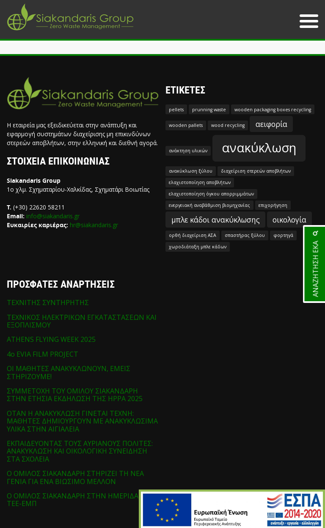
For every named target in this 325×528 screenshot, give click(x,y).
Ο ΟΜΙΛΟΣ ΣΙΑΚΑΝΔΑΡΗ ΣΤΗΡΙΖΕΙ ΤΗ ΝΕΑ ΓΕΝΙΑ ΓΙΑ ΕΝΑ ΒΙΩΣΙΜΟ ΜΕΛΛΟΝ (75, 477)
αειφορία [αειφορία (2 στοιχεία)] (271, 124)
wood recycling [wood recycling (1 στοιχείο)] (228, 125)
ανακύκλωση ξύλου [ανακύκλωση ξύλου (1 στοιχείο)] (190, 171)
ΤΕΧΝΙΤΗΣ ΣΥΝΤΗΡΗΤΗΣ (48, 302)
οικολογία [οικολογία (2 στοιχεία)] (289, 219)
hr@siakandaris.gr (94, 225)
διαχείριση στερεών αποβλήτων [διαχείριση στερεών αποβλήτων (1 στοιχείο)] (256, 171)
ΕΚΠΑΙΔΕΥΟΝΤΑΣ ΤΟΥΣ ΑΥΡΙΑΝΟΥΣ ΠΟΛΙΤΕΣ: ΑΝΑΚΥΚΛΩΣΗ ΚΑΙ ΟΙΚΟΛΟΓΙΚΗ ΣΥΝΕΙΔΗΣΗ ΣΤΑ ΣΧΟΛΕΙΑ (80, 451)
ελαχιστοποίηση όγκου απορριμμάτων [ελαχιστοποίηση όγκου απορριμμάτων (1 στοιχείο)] (211, 194)
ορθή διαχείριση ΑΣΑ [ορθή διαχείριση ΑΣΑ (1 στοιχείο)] (192, 235)
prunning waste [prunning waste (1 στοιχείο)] (209, 110)
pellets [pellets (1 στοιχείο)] (176, 110)
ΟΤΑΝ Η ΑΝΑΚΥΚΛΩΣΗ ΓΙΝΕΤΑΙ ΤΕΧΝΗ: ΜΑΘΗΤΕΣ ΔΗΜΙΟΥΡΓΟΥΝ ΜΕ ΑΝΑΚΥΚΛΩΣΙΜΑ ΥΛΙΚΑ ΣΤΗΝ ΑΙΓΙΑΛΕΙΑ (82, 421)
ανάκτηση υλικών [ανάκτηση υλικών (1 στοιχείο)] (188, 151)
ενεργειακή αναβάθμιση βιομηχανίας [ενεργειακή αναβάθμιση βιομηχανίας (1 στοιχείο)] (209, 205)
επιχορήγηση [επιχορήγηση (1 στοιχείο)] (273, 205)
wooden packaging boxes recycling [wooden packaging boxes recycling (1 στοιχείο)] (272, 110)
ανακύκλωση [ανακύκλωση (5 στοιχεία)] (259, 147)
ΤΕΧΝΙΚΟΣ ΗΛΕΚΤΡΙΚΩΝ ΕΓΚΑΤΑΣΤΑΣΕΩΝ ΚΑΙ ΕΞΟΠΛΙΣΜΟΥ (82, 321)
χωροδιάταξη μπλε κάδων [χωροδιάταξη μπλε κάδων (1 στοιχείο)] (197, 247)
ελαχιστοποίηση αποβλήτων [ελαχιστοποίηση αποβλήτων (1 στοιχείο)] (200, 182)
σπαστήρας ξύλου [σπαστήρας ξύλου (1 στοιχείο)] (245, 235)
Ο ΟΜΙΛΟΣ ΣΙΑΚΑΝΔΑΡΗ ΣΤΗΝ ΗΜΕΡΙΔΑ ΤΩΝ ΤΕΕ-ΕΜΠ (81, 499)
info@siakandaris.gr (53, 216)
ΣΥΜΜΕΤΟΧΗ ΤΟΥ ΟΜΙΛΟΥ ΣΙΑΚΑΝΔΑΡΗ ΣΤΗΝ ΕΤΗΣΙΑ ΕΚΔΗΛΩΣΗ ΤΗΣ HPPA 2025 (75, 394)
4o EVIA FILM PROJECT (42, 354)
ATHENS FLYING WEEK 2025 (51, 339)
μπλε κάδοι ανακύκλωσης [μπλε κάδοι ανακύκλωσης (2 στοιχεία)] (215, 219)
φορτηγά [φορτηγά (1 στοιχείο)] (283, 235)
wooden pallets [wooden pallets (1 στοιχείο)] (186, 125)
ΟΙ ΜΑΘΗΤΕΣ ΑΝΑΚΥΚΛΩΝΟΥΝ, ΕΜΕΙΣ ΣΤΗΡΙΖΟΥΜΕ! (68, 372)
